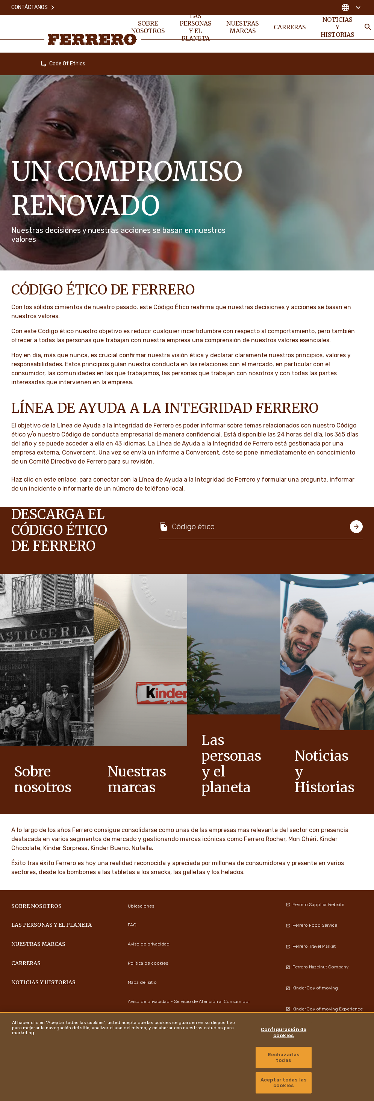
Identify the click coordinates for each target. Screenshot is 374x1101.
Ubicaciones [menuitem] (141, 906)
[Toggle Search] (367, 27)
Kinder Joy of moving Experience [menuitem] (324, 1009)
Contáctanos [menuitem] (33, 7)
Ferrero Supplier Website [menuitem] (315, 904)
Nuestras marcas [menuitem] (242, 27)
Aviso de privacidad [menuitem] (149, 944)
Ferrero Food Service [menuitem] (311, 925)
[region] (187, 1056)
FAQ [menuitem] (132, 924)
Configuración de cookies (283, 1032)
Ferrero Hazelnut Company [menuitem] (317, 967)
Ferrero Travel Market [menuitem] (311, 946)
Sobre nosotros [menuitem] (148, 27)
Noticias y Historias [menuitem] (337, 27)
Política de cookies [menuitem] (148, 963)
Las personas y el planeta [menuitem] (195, 27)
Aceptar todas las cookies (283, 1083)
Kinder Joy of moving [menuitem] (312, 988)
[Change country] (351, 7)
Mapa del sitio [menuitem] (142, 982)
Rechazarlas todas (284, 1057)
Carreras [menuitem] (290, 27)
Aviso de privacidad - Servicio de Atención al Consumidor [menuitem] (189, 1001)
